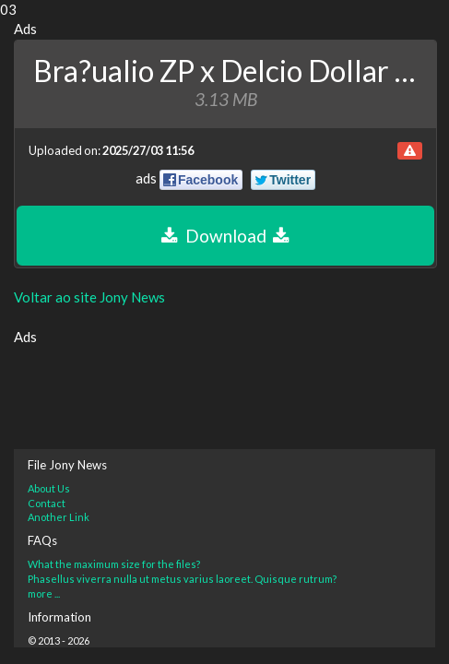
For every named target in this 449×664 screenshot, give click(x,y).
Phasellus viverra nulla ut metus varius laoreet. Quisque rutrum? (182, 579)
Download (225, 235)
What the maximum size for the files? (114, 564)
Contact (46, 503)
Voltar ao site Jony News (89, 297)
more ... (44, 593)
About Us (49, 488)
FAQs (42, 540)
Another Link (58, 517)
